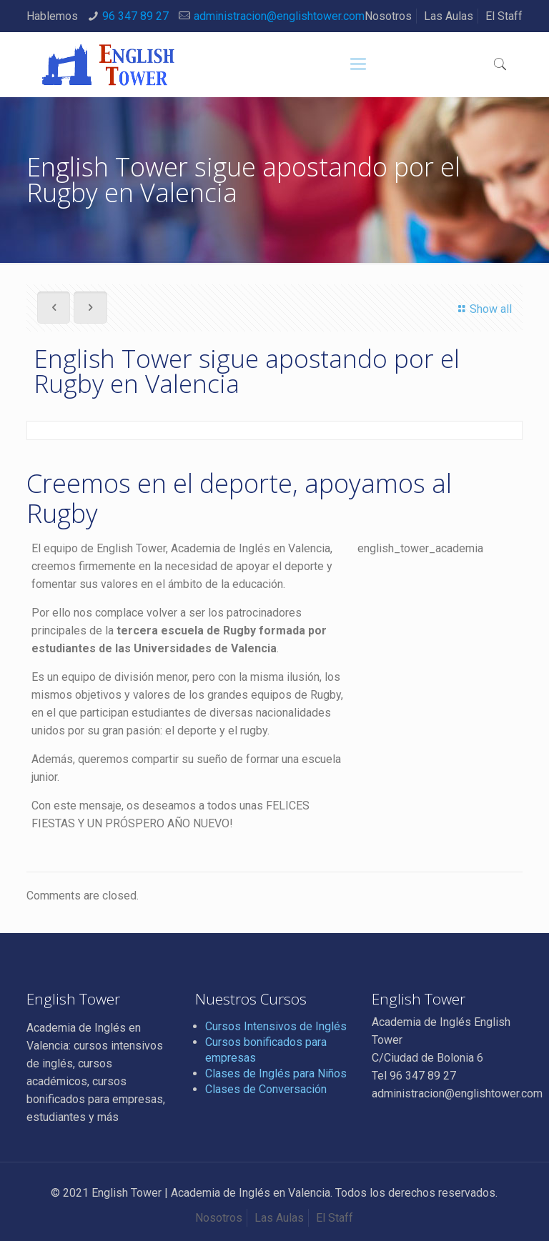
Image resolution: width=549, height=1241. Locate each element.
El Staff (504, 16)
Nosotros (388, 16)
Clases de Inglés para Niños (276, 1073)
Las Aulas (448, 16)
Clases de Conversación (266, 1089)
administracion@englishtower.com (279, 16)
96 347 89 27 (135, 16)
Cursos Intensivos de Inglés (276, 1026)
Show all (483, 309)
